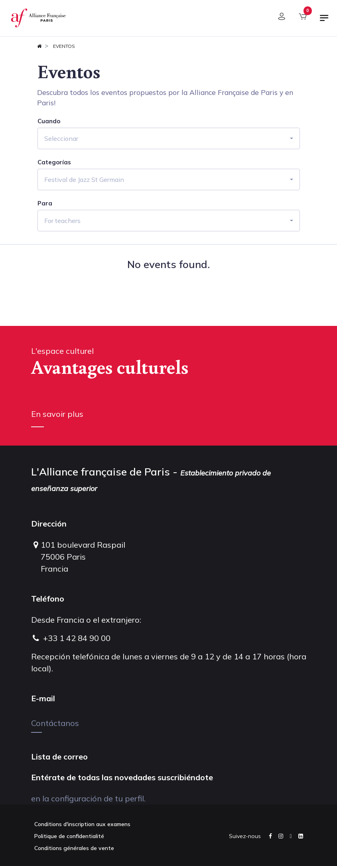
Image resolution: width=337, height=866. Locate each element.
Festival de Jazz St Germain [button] (84, 179)
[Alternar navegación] (324, 21)
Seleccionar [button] (61, 138)
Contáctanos (55, 723)
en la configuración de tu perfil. (88, 798)
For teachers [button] (62, 221)
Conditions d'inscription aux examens (82, 824)
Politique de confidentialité (69, 836)
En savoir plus (57, 414)
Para (44, 203)
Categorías (54, 162)
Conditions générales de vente (74, 848)
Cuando (48, 121)
